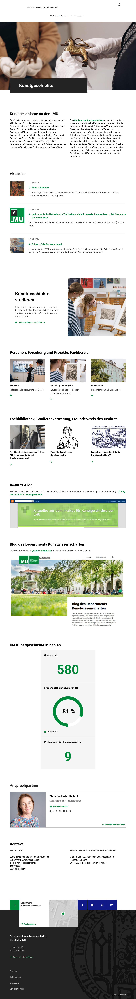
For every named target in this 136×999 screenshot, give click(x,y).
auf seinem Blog (42, 550)
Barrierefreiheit (17, 989)
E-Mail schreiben (60, 806)
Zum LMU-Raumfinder (23, 957)
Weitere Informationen (115, 824)
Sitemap (13, 971)
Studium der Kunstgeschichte (88, 120)
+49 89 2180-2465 (62, 811)
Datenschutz (15, 977)
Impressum (15, 983)
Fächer (63, 16)
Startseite (54, 16)
